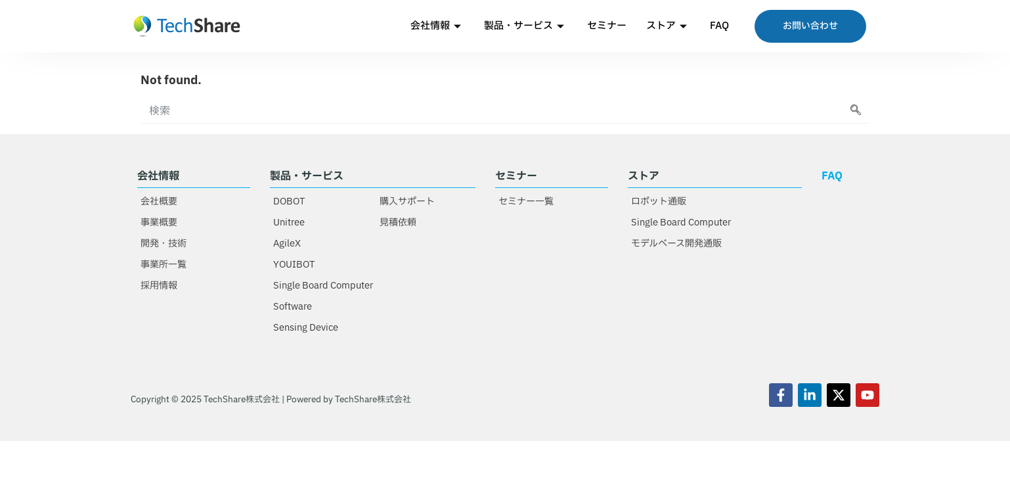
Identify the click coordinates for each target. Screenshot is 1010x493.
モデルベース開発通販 (676, 243)
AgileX (287, 243)
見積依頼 (398, 222)
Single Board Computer (323, 286)
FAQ (719, 26)
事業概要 (159, 222)
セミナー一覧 (526, 201)
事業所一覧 (164, 264)
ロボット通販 (658, 201)
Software (292, 307)
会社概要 (159, 201)
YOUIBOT (294, 264)
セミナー (606, 26)
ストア (668, 26)
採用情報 (159, 286)
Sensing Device (305, 328)
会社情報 (437, 26)
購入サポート (407, 201)
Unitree (289, 222)
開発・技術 (164, 243)
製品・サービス (525, 26)
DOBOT (289, 201)
